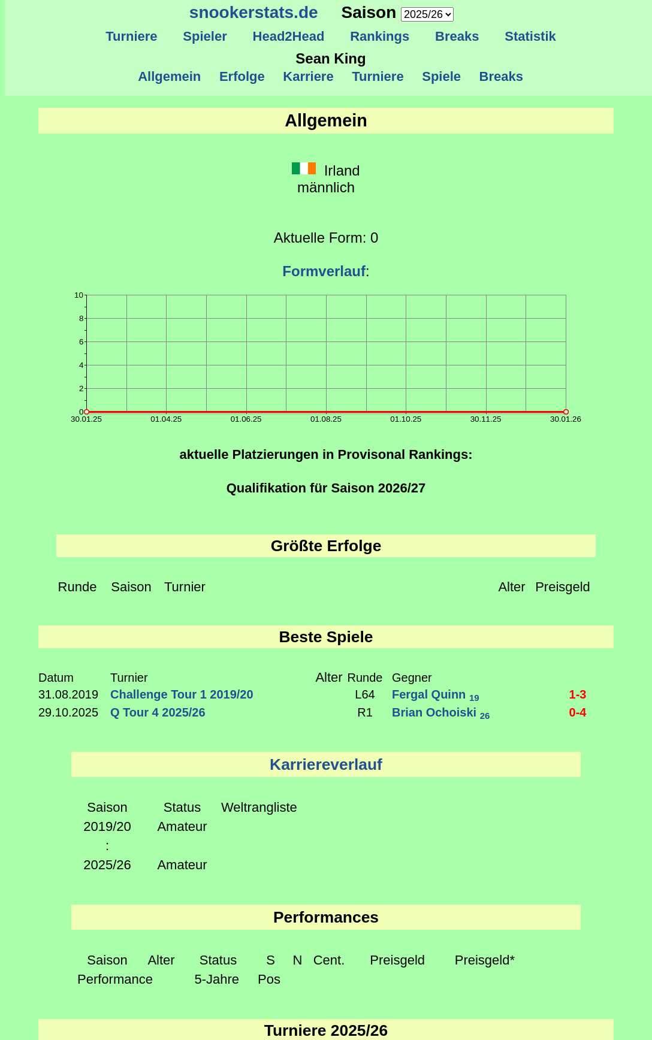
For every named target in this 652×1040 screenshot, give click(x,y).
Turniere (131, 36)
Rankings (380, 36)
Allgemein (170, 76)
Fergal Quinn (435, 694)
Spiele (441, 76)
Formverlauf (324, 271)
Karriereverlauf (326, 764)
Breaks (457, 36)
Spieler (205, 36)
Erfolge (242, 76)
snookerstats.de (253, 12)
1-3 (578, 694)
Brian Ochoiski (441, 712)
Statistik (530, 36)
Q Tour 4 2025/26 (158, 712)
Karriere (308, 76)
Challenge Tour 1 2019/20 (181, 694)
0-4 (578, 712)
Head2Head (289, 36)
